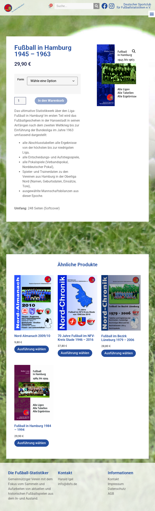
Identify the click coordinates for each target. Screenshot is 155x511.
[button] (151, 14)
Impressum (116, 484)
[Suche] (96, 6)
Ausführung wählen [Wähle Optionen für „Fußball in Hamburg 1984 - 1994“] (31, 443)
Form (20, 79)
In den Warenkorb (51, 100)
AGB (111, 494)
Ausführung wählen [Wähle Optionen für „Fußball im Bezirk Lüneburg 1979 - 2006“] (118, 353)
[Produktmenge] (20, 101)
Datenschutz (117, 489)
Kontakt (113, 479)
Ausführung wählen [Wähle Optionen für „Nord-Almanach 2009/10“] (31, 349)
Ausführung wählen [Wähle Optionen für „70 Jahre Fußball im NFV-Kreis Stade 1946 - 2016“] (75, 353)
